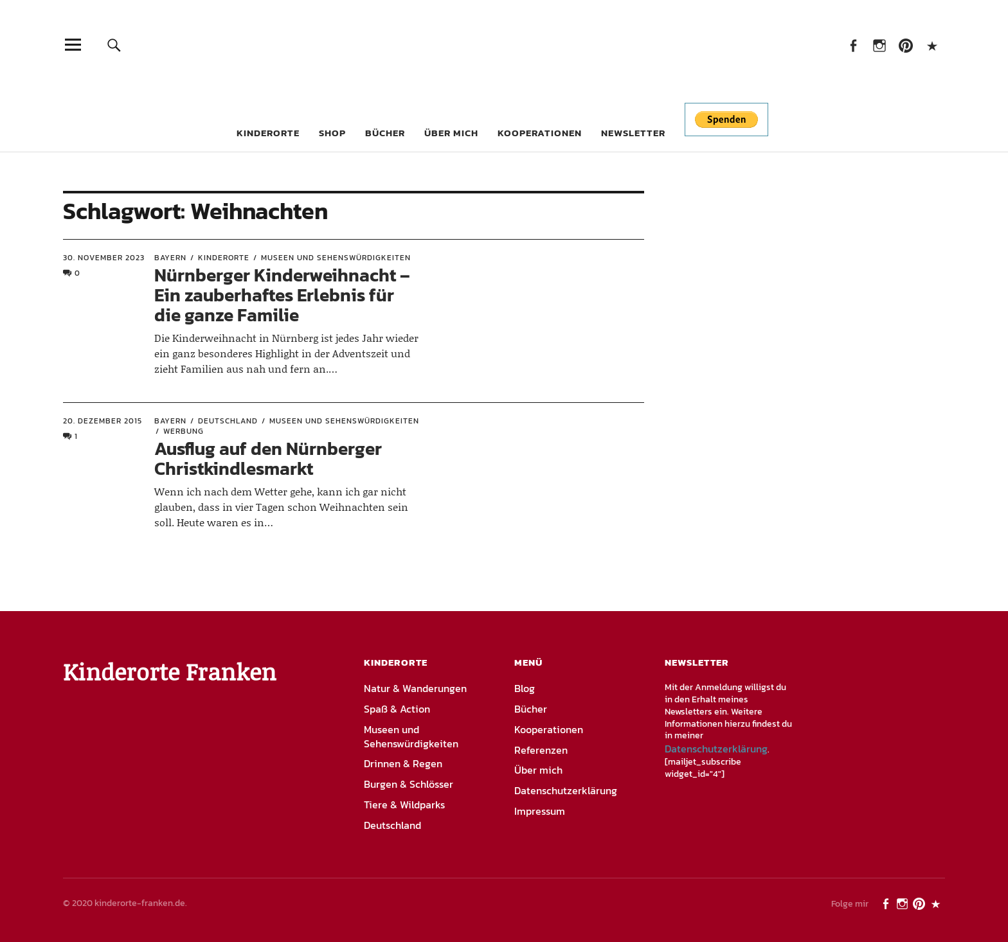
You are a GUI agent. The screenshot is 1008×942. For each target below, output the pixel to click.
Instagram (879, 45)
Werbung (183, 431)
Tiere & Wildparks (404, 804)
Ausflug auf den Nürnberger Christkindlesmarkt (268, 458)
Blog (524, 688)
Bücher (385, 132)
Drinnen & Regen (403, 763)
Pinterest (905, 45)
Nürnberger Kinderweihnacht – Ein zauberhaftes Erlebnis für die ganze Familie (282, 295)
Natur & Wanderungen (415, 688)
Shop (332, 132)
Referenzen (541, 750)
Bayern (170, 257)
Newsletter (633, 132)
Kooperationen (540, 132)
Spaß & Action (397, 708)
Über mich (451, 132)
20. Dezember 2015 (102, 421)
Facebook (852, 45)
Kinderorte (268, 132)
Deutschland (228, 421)
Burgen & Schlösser (408, 784)
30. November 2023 (104, 257)
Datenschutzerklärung (565, 790)
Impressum (539, 811)
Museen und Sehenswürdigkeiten (336, 257)
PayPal (931, 45)
